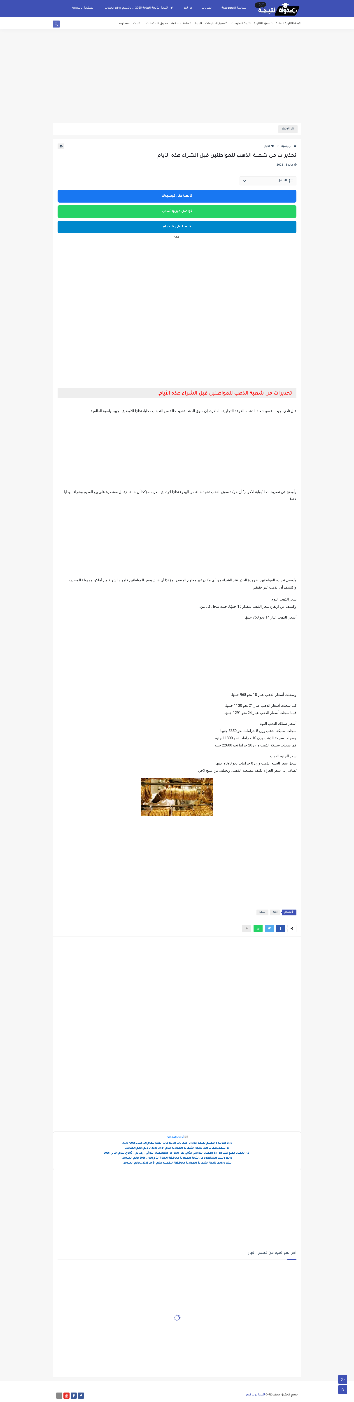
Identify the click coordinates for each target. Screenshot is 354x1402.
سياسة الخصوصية (234, 8)
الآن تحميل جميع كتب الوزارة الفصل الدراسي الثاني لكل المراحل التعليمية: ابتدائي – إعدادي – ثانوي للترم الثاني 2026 (177, 1153)
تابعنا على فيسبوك (177, 196)
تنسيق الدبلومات (216, 23)
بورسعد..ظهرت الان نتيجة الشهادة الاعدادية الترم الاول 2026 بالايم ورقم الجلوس (177, 1148)
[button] (280, 928)
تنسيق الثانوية (263, 23)
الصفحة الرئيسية (83, 8)
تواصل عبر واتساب (177, 211)
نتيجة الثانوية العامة (288, 23)
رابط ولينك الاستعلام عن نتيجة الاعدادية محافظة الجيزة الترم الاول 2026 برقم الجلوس (177, 1158)
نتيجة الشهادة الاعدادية (186, 23)
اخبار (269, 146)
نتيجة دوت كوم (255, 1395)
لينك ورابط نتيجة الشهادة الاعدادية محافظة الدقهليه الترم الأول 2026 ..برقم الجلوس (177, 1163)
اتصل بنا (207, 8)
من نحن (188, 8)
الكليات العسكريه (130, 23)
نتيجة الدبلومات (241, 23)
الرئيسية (288, 146)
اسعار (262, 912)
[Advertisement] (177, 88)
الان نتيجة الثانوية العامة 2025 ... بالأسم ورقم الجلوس (138, 8)
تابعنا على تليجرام (177, 227)
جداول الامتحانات (157, 23)
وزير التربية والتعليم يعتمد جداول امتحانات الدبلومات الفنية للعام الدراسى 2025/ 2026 (177, 1143)
